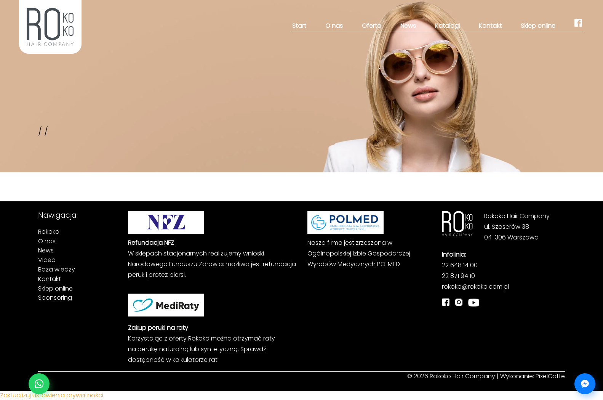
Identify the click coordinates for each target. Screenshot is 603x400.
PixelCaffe (550, 376)
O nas (334, 25)
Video (47, 259)
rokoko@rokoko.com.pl (475, 286)
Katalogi (447, 25)
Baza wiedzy (56, 269)
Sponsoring (55, 297)
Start (299, 25)
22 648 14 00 (460, 265)
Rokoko (48, 231)
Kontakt (490, 25)
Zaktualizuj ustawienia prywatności (51, 395)
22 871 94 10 (458, 275)
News (408, 25)
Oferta (371, 25)
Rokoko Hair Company (462, 376)
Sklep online (538, 25)
